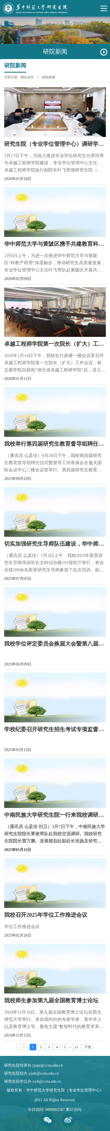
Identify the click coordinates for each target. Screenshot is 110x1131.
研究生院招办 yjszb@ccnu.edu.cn (31, 1073)
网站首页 (27, 77)
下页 (88, 1047)
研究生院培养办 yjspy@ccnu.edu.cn (33, 1065)
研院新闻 (48, 77)
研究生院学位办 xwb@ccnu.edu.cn (32, 1081)
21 (76, 1047)
